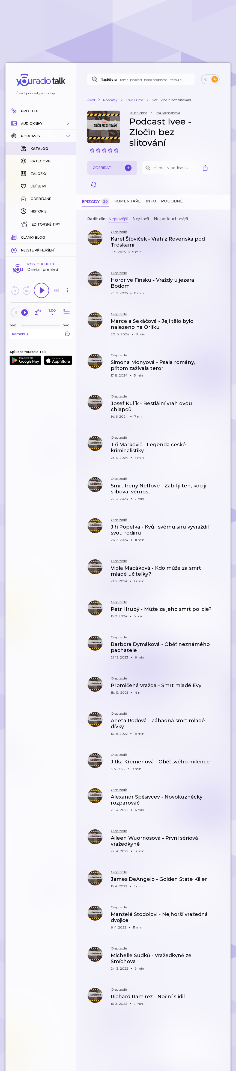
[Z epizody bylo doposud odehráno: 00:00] (14, 236)
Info (151, 201)
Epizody (95, 202)
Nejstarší (141, 218)
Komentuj (41, 244)
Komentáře (127, 201)
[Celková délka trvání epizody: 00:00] (67, 236)
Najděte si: (109, 79)
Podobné (172, 201)
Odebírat (112, 168)
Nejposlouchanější (171, 218)
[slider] (22, 237)
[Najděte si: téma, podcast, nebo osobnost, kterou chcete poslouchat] (141, 79)
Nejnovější (118, 218)
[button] (40, 123)
